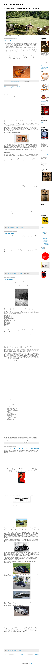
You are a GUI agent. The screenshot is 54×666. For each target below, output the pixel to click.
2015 (43, 227)
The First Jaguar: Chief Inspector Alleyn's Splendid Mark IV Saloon (21, 448)
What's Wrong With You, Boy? (12, 87)
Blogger (31, 663)
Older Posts (37, 654)
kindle (42, 123)
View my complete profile (44, 101)
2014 (43, 228)
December (44, 231)
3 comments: (20, 442)
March (44, 234)
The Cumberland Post (14, 4)
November (44, 232)
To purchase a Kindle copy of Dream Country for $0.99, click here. (44, 154)
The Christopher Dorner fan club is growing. (11, 244)
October (44, 233)
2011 (43, 248)
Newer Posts (6, 654)
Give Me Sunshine (9, 233)
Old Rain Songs (8, 279)
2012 (43, 247)
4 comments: (21, 227)
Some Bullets (7, 40)
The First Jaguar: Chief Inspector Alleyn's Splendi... (46, 243)
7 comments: (20, 650)
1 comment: (21, 273)
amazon (42, 122)
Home (22, 654)
